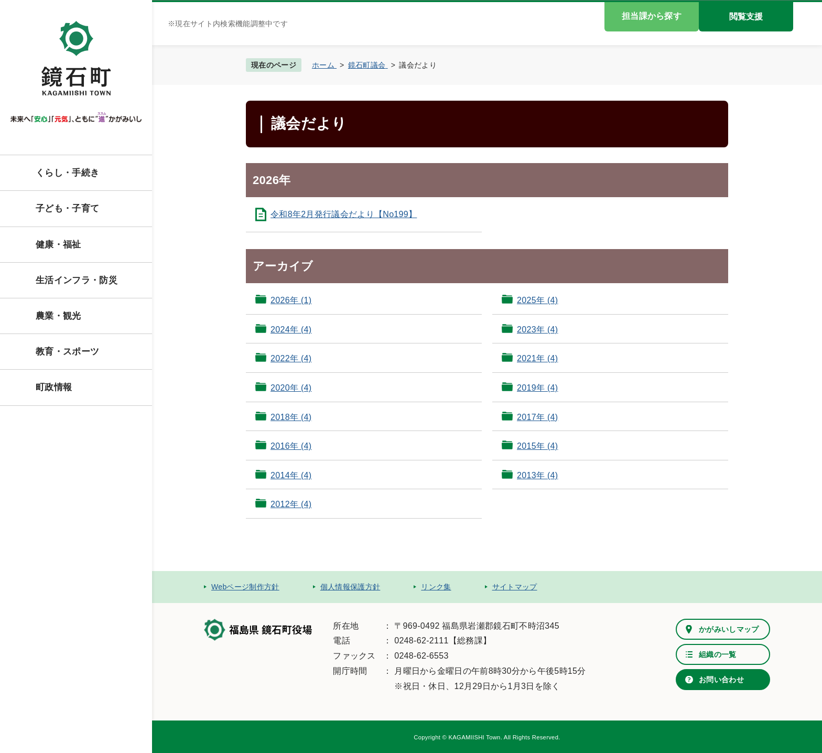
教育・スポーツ (67, 352)
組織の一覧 (718, 654)
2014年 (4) (291, 475)
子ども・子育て (67, 208)
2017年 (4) (537, 417)
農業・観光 (58, 316)
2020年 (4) (291, 387)
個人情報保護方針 (350, 587)
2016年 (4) (291, 446)
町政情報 (54, 387)
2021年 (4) (537, 358)
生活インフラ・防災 (76, 280)
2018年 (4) (291, 417)
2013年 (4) (537, 475)
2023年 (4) (537, 329)
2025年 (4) (537, 300)
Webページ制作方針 (245, 587)
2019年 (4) (537, 387)
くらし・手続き (67, 173)
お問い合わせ (721, 679)
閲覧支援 (746, 16)
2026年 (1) (291, 300)
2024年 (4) (291, 329)
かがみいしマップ (729, 629)
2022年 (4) (291, 358)
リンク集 (436, 587)
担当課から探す (652, 16)
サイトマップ (514, 587)
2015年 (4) (537, 446)
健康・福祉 (58, 245)
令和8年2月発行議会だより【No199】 (344, 214)
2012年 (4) (291, 504)
